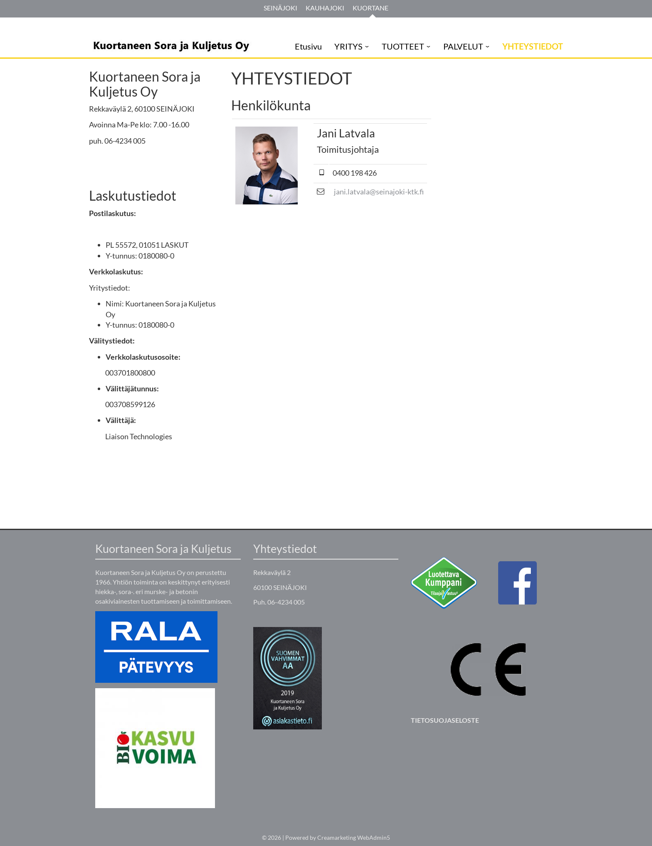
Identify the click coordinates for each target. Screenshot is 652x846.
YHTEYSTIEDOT (532, 46)
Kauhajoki (325, 8)
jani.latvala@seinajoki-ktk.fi (379, 191)
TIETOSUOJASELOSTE (445, 720)
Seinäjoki (280, 8)
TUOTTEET (403, 46)
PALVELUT (463, 46)
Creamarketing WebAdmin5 (353, 837)
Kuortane (370, 8)
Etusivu (308, 46)
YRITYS (348, 46)
